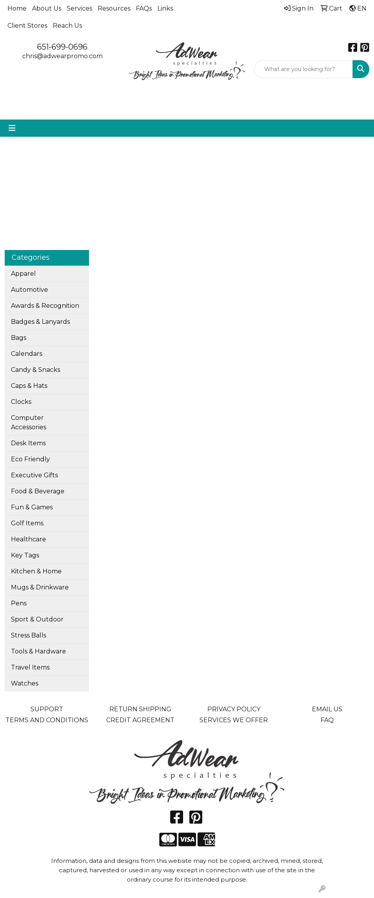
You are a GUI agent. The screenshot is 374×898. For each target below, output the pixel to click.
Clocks (21, 401)
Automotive (29, 289)
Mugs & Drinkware (40, 587)
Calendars (26, 353)
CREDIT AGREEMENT (140, 720)
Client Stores (27, 25)
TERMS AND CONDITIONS (46, 720)
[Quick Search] (303, 69)
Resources (114, 8)
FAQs (144, 8)
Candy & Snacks (35, 369)
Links (165, 8)
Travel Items (30, 667)
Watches (24, 683)
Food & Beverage (37, 491)
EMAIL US (327, 709)
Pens (19, 603)
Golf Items (27, 523)
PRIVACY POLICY (233, 709)
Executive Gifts (34, 475)
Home (17, 8)
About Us (46, 8)
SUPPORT (46, 709)
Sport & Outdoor (37, 619)
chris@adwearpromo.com (62, 56)
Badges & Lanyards (40, 321)
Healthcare (28, 539)
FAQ (327, 720)
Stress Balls (28, 635)
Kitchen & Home (36, 571)
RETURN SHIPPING (140, 709)
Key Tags (25, 555)
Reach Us (67, 25)
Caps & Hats (29, 385)
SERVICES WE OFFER (233, 720)
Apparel (23, 273)
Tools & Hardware (38, 651)
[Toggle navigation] (12, 128)
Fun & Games (32, 507)
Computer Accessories (28, 422)
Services (79, 8)
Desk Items (28, 443)
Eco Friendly (30, 459)
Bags (18, 337)
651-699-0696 (62, 47)
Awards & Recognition (45, 305)
